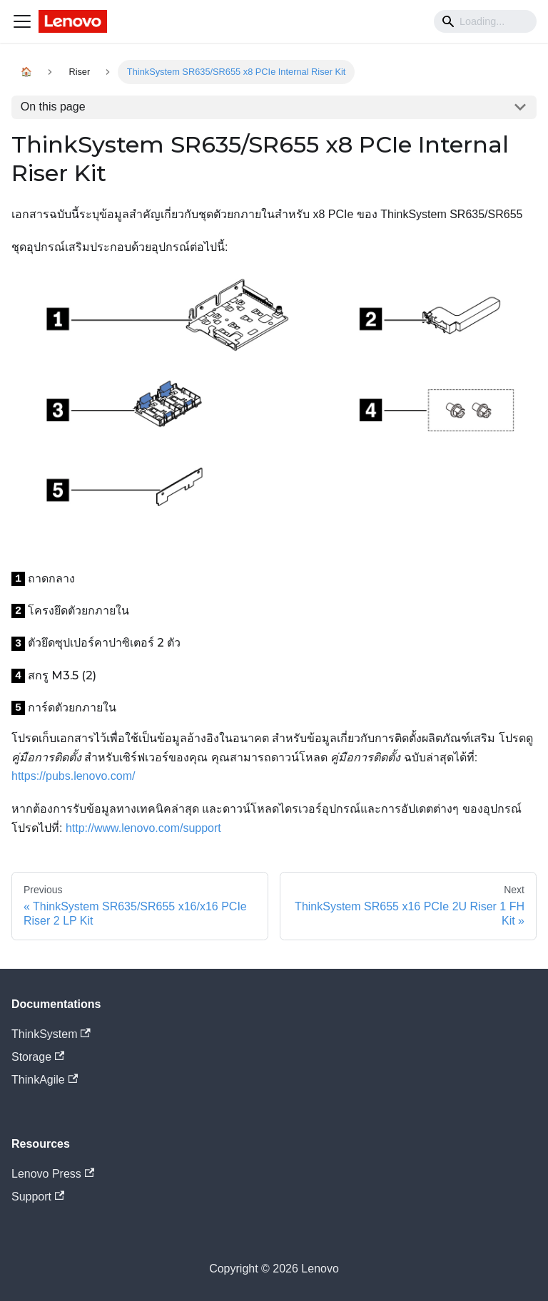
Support (37, 1197)
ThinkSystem (51, 1034)
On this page (53, 107)
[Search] (485, 21)
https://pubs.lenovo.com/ (73, 776)
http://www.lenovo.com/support (143, 828)
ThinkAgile (44, 1080)
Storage (37, 1057)
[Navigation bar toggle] (22, 21)
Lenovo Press (52, 1174)
